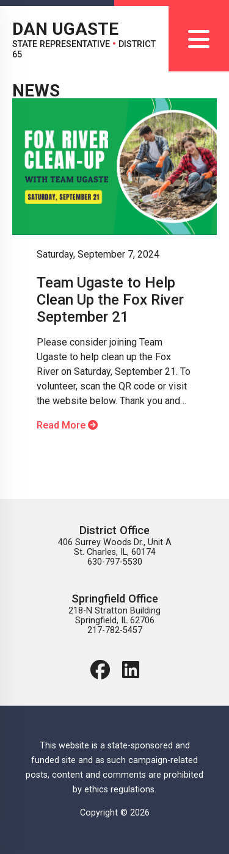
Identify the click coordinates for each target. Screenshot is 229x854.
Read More (67, 425)
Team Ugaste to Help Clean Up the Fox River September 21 (110, 299)
